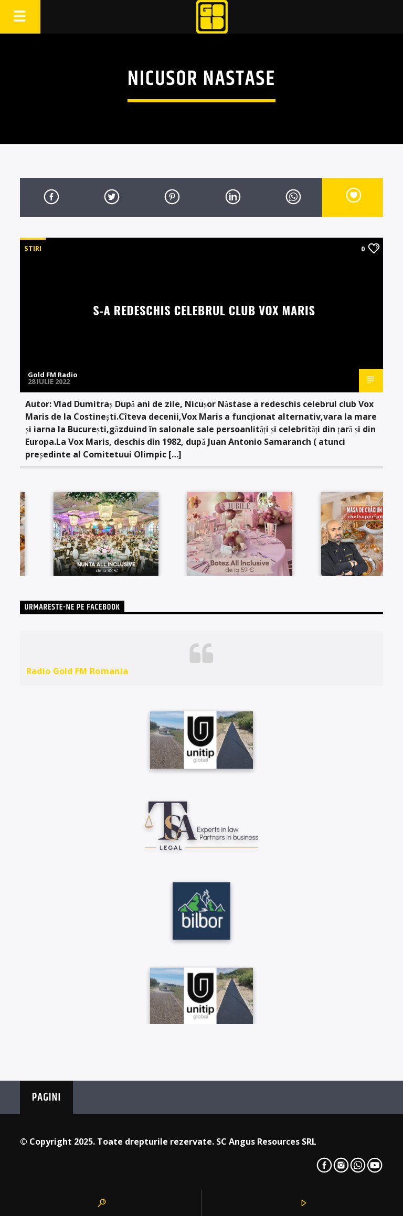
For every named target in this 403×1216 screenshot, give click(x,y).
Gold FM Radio (53, 374)
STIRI (32, 248)
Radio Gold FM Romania (77, 671)
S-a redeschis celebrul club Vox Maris (204, 309)
